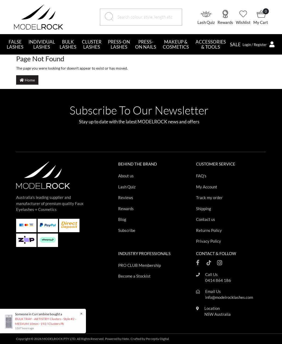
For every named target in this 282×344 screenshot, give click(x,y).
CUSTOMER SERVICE (215, 164)
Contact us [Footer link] (205, 219)
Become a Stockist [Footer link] (134, 276)
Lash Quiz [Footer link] (127, 186)
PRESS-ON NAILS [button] (145, 44)
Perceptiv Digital (157, 339)
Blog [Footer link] (122, 219)
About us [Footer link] (126, 175)
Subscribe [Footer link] (126, 230)
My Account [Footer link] (206, 186)
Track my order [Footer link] (209, 197)
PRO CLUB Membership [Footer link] (139, 265)
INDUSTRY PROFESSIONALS (144, 253)
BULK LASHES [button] (68, 44)
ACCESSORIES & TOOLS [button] (211, 44)
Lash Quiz (206, 22)
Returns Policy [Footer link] (209, 230)
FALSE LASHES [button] (15, 44)
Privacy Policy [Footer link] (208, 241)
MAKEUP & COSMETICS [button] (176, 44)
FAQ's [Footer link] (201, 175)
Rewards (225, 22)
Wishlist (243, 22)
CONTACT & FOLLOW (216, 253)
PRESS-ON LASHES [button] (119, 44)
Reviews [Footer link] (125, 197)
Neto (125, 339)
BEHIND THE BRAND (137, 164)
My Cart (260, 22)
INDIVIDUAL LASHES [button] (41, 44)
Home (27, 80)
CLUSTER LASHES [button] (92, 44)
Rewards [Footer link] (126, 208)
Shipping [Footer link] (203, 208)
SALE (235, 44)
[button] (207, 17)
